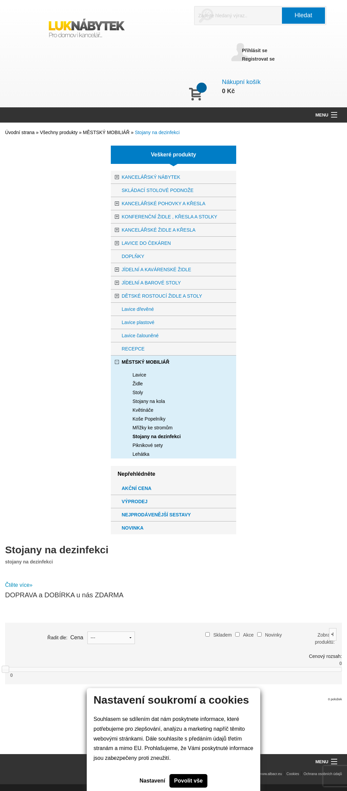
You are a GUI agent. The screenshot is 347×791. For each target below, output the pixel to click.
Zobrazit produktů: (324, 638)
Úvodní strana (20, 132)
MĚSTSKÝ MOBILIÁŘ (107, 132)
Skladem (218, 635)
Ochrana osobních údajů (323, 774)
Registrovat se (258, 59)
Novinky (269, 635)
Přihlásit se (254, 50)
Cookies (292, 774)
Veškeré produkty (173, 154)
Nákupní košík (241, 82)
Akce (244, 635)
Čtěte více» (19, 585)
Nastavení (152, 781)
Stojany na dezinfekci (157, 132)
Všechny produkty (59, 132)
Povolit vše (188, 781)
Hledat (303, 15)
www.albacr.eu (270, 774)
